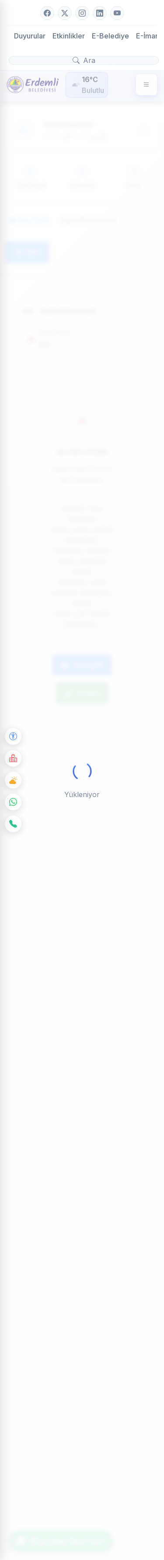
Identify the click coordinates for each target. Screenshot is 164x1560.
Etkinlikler (68, 35)
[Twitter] (65, 13)
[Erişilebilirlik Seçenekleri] (13, 736)
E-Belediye (110, 35)
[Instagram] (82, 13)
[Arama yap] (84, 60)
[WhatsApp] (13, 802)
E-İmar (147, 35)
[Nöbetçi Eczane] (13, 758)
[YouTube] (117, 13)
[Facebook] (47, 13)
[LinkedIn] (100, 13)
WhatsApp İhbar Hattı (61, 1540)
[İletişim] (13, 823)
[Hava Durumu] (13, 780)
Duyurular (29, 35)
